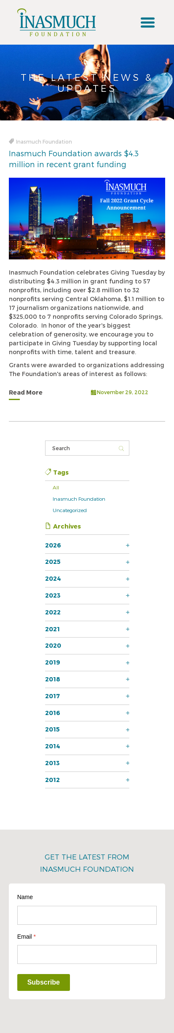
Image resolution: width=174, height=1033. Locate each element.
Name (25, 897)
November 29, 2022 (119, 393)
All (56, 487)
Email (26, 936)
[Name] (87, 915)
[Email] (87, 954)
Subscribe (43, 982)
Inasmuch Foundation (79, 499)
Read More (26, 392)
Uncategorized (70, 510)
